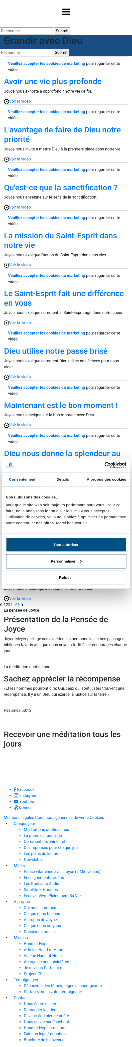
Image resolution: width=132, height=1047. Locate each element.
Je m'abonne (22, 757)
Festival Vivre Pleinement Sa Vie (52, 895)
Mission (21, 937)
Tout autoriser (66, 545)
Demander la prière (41, 1009)
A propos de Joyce (40, 919)
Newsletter (33, 859)
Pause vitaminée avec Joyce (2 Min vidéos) (62, 871)
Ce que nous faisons (42, 913)
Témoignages (26, 979)
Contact (21, 997)
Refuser (66, 577)
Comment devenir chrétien (47, 841)
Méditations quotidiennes (46, 829)
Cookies (97, 817)
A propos (22, 901)
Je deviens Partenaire (43, 967)
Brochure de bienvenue (44, 1039)
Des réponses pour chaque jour (51, 847)
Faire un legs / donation (45, 1033)
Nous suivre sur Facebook (47, 1021)
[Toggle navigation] (66, 12)
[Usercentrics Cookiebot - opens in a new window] (104, 465)
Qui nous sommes (40, 907)
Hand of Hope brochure (44, 1027)
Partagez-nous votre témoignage (53, 991)
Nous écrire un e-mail (43, 1003)
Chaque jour (24, 823)
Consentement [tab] (22, 479)
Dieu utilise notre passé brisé (55, 351)
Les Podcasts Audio (41, 883)
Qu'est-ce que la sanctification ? (61, 187)
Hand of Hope (36, 943)
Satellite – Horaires (41, 889)
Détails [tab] (62, 479)
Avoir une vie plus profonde (52, 81)
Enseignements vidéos (44, 877)
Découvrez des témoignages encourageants (63, 985)
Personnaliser (66, 561)
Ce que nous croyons (42, 925)
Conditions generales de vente (62, 817)
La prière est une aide (43, 835)
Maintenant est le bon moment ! (61, 405)
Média (19, 865)
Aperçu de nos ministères (46, 961)
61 (17, 604)
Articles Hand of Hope (43, 949)
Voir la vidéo (17, 101)
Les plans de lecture (41, 853)
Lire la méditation (27, 724)
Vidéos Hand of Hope (43, 955)
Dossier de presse (40, 931)
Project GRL (34, 973)
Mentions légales (19, 817)
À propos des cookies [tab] (106, 479)
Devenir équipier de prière (46, 1015)
